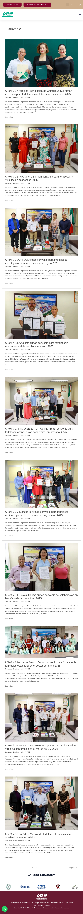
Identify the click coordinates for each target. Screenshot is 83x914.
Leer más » (9, 117)
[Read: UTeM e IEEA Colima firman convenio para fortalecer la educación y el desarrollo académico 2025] (41, 315)
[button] (67, 4)
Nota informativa (18, 97)
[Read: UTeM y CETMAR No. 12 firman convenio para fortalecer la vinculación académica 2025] (41, 148)
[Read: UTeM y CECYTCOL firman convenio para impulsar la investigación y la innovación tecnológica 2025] (41, 232)
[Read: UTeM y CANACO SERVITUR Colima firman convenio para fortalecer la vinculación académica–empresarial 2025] (41, 400)
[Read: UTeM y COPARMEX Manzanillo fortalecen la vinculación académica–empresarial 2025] (41, 803)
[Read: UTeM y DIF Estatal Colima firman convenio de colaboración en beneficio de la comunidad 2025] (41, 567)
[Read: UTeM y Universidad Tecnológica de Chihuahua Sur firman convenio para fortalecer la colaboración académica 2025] (41, 63)
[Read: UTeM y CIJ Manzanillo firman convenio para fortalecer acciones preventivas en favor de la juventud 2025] (41, 484)
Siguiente (74, 867)
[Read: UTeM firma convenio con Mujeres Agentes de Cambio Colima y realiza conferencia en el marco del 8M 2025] (41, 717)
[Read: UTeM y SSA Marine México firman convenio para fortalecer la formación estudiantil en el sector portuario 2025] (41, 642)
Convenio (8, 97)
